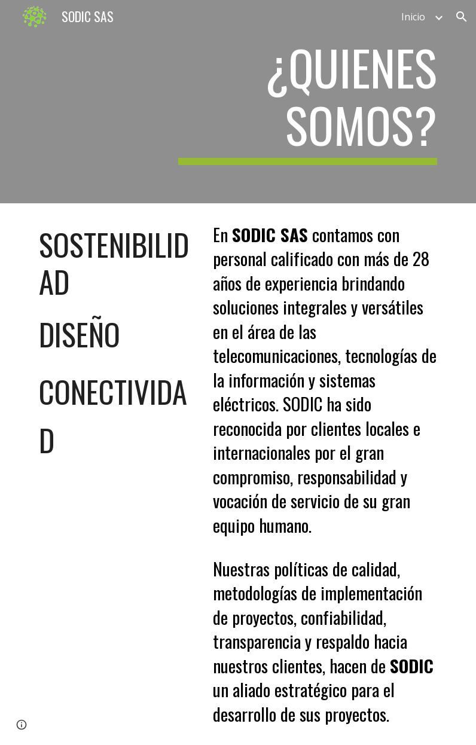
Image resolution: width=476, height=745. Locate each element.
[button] (461, 16)
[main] (307, 101)
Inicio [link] (413, 16)
